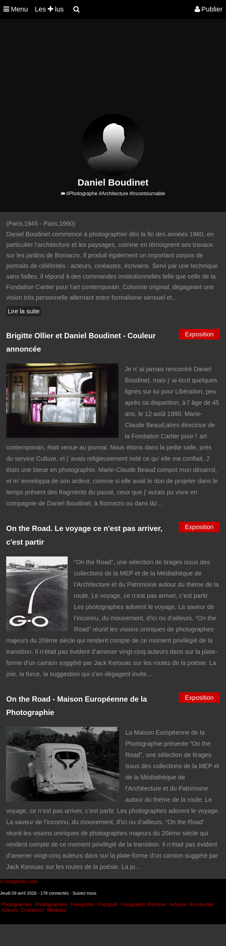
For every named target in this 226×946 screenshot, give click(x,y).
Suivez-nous (84, 893)
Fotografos (83, 904)
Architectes (201, 904)
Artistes (178, 904)
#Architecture (113, 193)
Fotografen (133, 904)
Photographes (16, 904)
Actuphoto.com (21, 881)
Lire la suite (23, 311)
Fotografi (107, 904)
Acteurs (9, 910)
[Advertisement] (113, 70)
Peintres (157, 904)
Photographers (51, 904)
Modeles (56, 910)
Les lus (49, 9)
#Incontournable (147, 193)
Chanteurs (32, 910)
